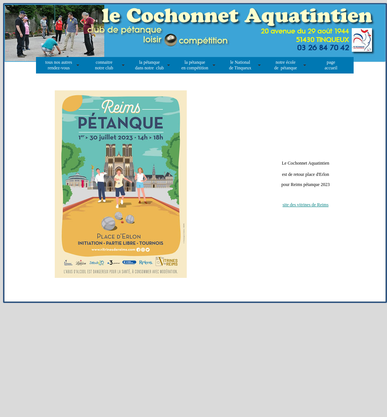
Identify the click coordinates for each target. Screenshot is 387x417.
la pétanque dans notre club (149, 65)
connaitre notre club (104, 65)
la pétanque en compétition (195, 65)
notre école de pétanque (285, 65)
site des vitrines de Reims (305, 204)
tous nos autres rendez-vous (58, 65)
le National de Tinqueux (240, 65)
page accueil (331, 65)
